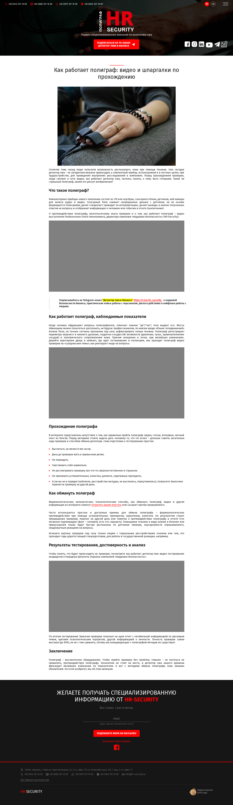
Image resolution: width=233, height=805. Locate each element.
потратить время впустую (106, 504)
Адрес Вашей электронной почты (116, 724)
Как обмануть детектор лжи (34, 780)
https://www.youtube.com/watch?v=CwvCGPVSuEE (116, 596)
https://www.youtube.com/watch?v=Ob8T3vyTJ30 (116, 256)
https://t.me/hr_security (148, 300)
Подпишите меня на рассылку (116, 733)
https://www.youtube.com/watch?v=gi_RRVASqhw (116, 382)
